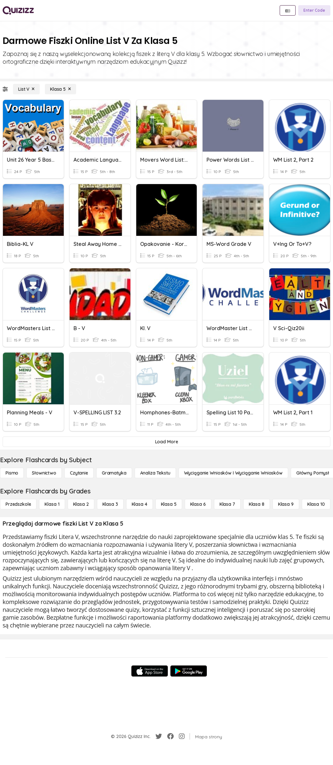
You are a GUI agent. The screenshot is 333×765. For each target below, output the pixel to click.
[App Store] (149, 671)
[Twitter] (158, 736)
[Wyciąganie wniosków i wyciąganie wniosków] (233, 473)
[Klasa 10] (316, 504)
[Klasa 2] (81, 504)
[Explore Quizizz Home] (18, 10)
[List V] (26, 89)
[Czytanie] (79, 473)
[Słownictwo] (44, 473)
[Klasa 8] (256, 504)
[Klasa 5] (60, 89)
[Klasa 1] (52, 504)
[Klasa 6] (198, 504)
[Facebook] (170, 736)
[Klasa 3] (110, 504)
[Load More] (166, 441)
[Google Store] (188, 671)
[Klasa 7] (227, 504)
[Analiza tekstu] (155, 473)
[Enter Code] (314, 10)
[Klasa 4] (139, 504)
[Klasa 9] (286, 504)
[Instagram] (182, 736)
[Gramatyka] (114, 473)
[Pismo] (12, 473)
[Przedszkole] (18, 504)
